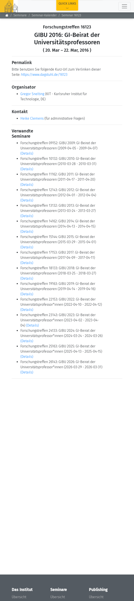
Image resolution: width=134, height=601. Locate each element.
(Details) (26, 153)
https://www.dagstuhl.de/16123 (44, 75)
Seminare (20, 15)
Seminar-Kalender (44, 15)
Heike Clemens (32, 118)
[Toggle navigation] (124, 6)
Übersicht (19, 597)
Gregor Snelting (32, 94)
